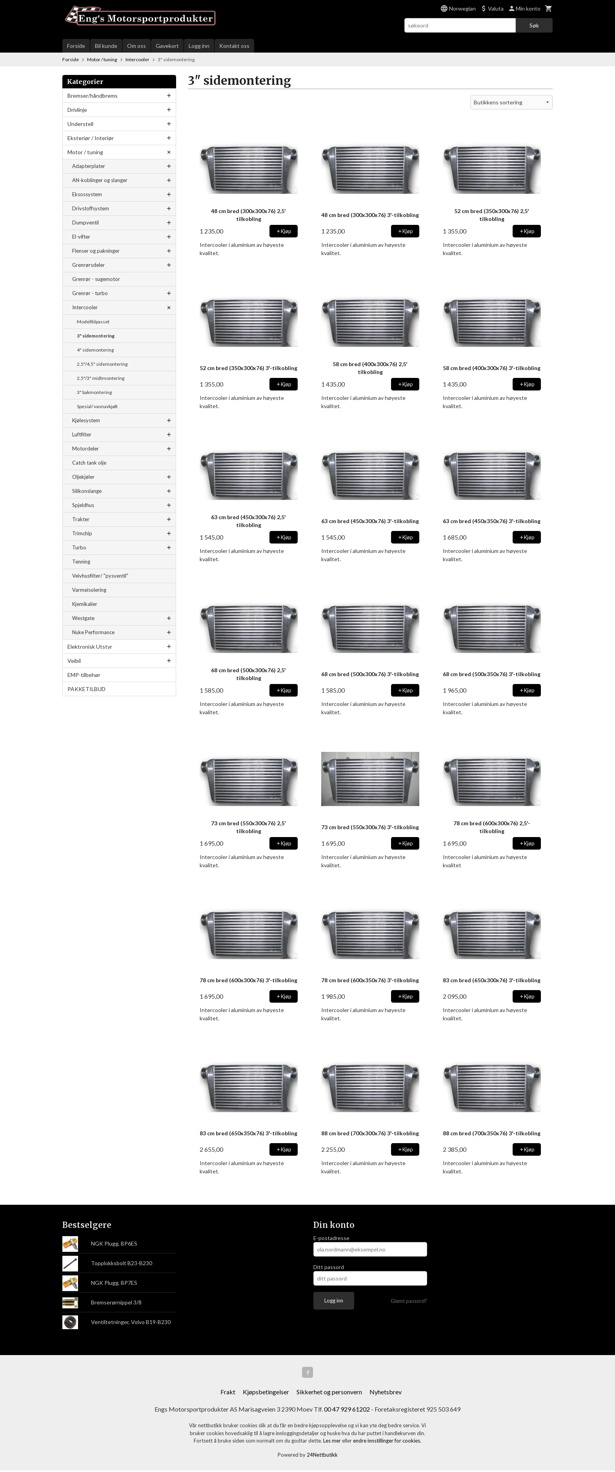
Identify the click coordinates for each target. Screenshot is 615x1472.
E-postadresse (331, 1238)
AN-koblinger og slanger (99, 180)
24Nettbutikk (322, 1456)
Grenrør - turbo (90, 293)
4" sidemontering (95, 350)
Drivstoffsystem (90, 208)
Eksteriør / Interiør (90, 138)
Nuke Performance (93, 632)
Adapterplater (88, 166)
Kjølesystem (86, 420)
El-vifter (81, 236)
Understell (80, 123)
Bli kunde (106, 45)
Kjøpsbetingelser (266, 1393)
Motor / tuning (85, 152)
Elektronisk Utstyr (89, 646)
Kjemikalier (84, 604)
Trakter (80, 519)
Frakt (227, 1393)
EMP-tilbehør (83, 674)
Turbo (79, 547)
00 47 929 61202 (347, 1410)
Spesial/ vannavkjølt (97, 406)
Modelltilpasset (93, 322)
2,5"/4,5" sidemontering (102, 364)
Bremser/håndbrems (92, 95)
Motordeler (85, 448)
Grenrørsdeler (88, 265)
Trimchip (82, 533)
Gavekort (167, 45)
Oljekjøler (83, 477)
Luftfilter (81, 434)
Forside (76, 45)
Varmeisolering (89, 590)
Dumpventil (85, 222)
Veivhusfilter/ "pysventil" (100, 576)
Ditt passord (328, 1267)
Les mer (332, 1442)
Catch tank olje (89, 463)
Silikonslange (87, 491)
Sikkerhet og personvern (329, 1393)
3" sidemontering (96, 336)
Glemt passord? (409, 1301)
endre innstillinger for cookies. (387, 1442)
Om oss (136, 45)
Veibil (74, 660)
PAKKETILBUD (86, 689)
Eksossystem (87, 194)
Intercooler (85, 307)
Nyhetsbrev (385, 1393)
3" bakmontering (94, 392)
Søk (534, 25)
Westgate (83, 618)
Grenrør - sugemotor (96, 279)
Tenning (81, 561)
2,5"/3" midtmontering (100, 378)
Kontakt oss (234, 45)
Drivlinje (77, 109)
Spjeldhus (83, 505)
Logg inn (199, 45)
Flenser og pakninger (96, 251)
